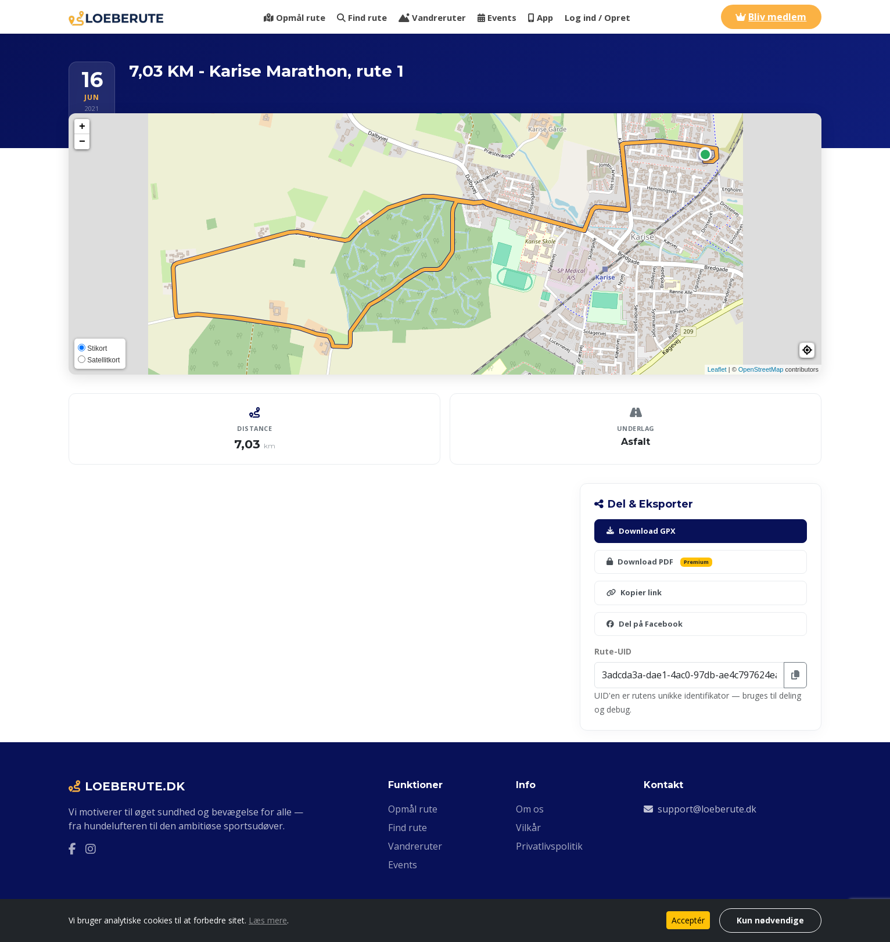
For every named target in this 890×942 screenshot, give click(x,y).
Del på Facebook (645, 624)
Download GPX (641, 531)
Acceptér (688, 920)
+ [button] (82, 127)
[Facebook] (72, 849)
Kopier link (634, 592)
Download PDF (659, 561)
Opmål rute (294, 17)
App (540, 17)
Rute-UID (612, 651)
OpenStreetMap (761, 369)
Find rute (362, 17)
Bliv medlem (770, 16)
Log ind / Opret (597, 17)
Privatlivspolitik (549, 846)
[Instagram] (90, 849)
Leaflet (717, 369)
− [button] (82, 142)
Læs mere (268, 920)
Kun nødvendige (770, 920)
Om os (530, 809)
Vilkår (528, 827)
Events (497, 17)
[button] (806, 350)
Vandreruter (432, 17)
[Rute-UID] (689, 675)
